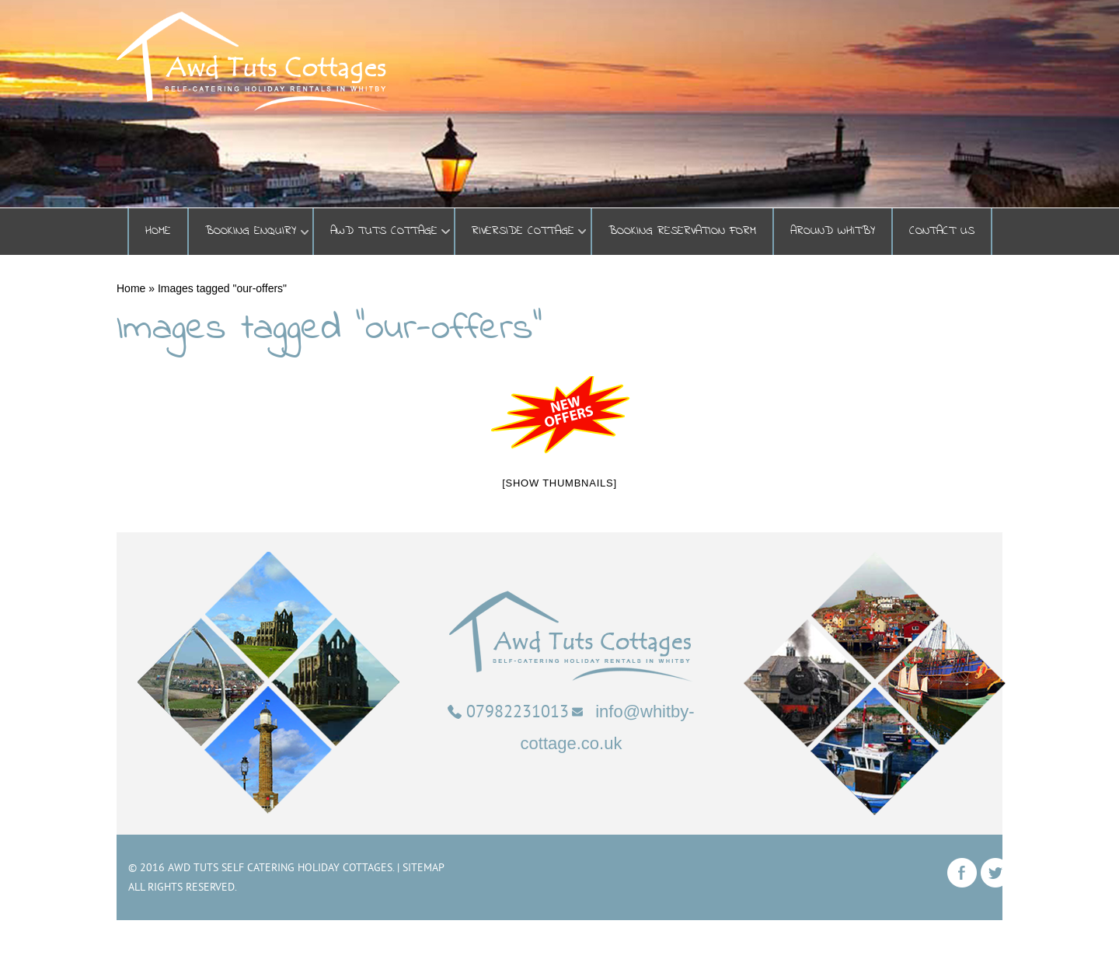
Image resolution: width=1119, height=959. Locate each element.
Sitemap (423, 867)
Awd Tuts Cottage (383, 231)
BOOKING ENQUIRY (250, 231)
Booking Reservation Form (682, 231)
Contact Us (941, 231)
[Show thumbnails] (559, 483)
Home (158, 231)
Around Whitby (832, 231)
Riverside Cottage (523, 231)
